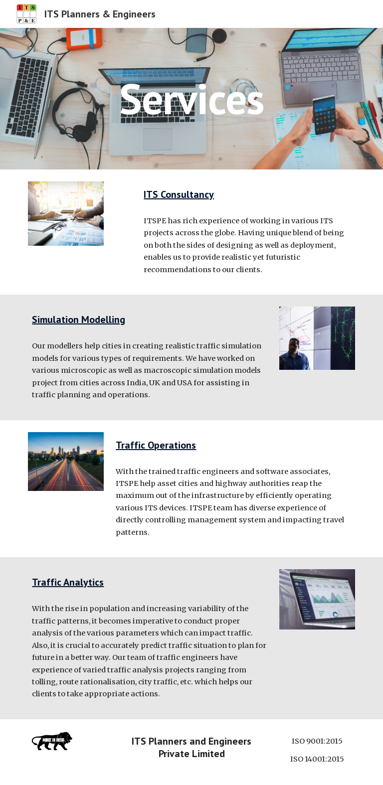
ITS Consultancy (179, 194)
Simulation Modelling (78, 319)
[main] (191, 98)
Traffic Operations (156, 445)
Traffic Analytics (68, 582)
